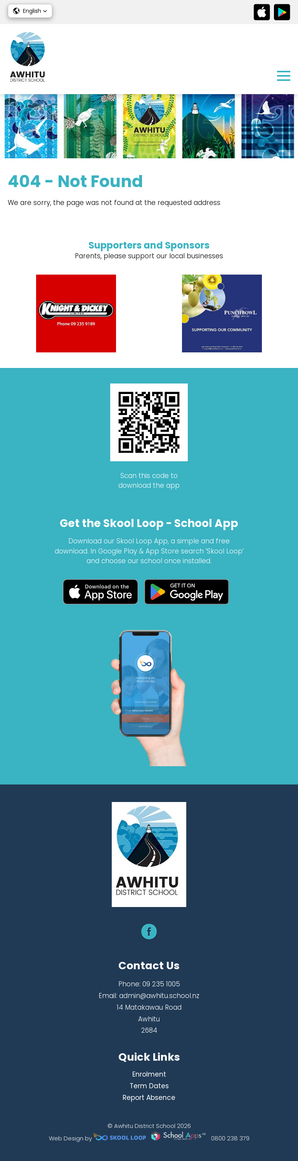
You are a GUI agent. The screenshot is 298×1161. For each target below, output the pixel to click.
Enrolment (149, 1074)
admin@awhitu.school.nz (159, 995)
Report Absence (149, 1097)
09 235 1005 (161, 984)
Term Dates (149, 1086)
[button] (30, 10)
